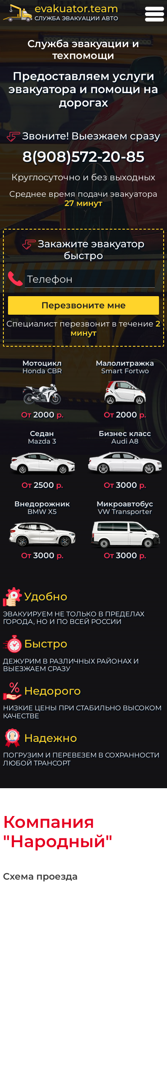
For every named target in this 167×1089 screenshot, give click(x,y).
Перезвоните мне (83, 305)
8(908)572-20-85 (83, 156)
